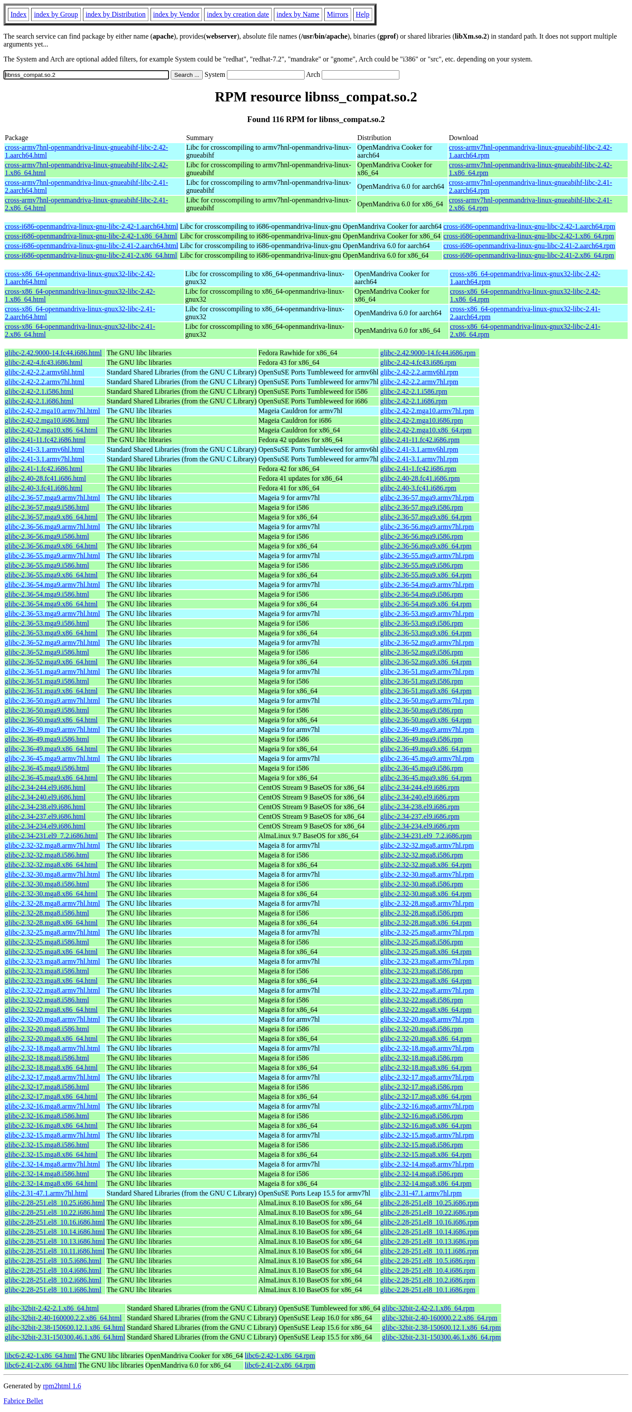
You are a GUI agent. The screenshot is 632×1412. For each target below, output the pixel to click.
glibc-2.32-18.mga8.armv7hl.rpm (427, 1048)
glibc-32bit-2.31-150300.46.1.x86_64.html (65, 1337)
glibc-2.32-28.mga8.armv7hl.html (52, 903)
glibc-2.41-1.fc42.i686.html (44, 468)
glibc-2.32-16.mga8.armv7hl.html (52, 1106)
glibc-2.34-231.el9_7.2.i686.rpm (425, 835)
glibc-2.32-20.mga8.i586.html (47, 1029)
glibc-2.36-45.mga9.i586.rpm (421, 768)
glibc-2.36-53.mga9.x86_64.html (51, 633)
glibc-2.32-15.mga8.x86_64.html (51, 1154)
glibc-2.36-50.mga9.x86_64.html (51, 720)
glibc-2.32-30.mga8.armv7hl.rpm (427, 874)
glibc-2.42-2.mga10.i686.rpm (421, 420)
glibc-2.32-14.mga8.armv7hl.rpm (427, 1164)
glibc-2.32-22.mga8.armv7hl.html (52, 990)
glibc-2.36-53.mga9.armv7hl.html (52, 613)
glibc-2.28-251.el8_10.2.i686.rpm (427, 1280)
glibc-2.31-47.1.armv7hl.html (46, 1193)
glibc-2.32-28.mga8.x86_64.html (51, 922)
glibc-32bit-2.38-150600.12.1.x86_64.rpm (441, 1327)
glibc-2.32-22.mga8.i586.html (47, 1000)
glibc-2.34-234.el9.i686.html (45, 826)
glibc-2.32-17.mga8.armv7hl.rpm (427, 1077)
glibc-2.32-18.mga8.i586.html (47, 1058)
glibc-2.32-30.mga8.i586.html (47, 884)
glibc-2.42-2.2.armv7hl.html (44, 381)
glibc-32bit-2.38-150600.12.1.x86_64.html (65, 1327)
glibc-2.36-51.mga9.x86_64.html (51, 691)
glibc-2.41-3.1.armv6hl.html (44, 449)
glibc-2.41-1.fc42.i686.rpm (418, 468)
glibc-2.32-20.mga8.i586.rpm (421, 1029)
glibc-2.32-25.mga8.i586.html (47, 942)
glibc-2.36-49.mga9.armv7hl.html (52, 729)
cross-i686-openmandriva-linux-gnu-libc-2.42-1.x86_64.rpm (528, 236)
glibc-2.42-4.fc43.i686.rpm (418, 362)
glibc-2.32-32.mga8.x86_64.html (51, 864)
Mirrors (337, 14)
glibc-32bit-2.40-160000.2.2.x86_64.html (63, 1318)
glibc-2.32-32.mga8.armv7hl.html (52, 845)
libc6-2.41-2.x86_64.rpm (280, 1365)
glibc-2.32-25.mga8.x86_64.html (51, 951)
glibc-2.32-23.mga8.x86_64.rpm (425, 980)
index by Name (298, 14)
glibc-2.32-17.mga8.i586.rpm (421, 1087)
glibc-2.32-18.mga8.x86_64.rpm (425, 1067)
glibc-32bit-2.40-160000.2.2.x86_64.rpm (439, 1318)
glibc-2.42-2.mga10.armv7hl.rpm (427, 410)
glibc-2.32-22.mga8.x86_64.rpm (425, 1009)
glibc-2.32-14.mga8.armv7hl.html (52, 1164)
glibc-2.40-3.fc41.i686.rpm (418, 488)
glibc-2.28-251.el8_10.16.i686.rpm (429, 1222)
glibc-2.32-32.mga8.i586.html (47, 855)
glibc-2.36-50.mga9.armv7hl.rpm (427, 700)
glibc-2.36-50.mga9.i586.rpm (421, 710)
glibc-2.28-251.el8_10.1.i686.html (53, 1289)
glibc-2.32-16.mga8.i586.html (47, 1116)
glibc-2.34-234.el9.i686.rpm (419, 826)
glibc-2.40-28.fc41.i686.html (45, 478)
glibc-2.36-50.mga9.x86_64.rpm (425, 720)
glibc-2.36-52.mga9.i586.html (47, 652)
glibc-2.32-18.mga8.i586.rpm (421, 1058)
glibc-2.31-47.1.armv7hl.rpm (421, 1193)
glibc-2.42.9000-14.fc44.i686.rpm (427, 353)
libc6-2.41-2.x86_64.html (41, 1365)
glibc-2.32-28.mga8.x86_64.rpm (425, 922)
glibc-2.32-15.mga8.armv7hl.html (52, 1135)
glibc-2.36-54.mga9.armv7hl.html (52, 584)
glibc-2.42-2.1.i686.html (39, 401)
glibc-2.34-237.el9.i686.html (45, 816)
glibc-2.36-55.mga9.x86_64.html (51, 575)
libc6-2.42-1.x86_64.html (41, 1355)
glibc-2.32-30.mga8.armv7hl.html (52, 874)
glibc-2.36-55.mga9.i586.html (47, 565)
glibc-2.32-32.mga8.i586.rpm (421, 855)
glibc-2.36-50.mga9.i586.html (47, 710)
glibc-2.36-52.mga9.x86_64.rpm (425, 662)
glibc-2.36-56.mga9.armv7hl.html (52, 526)
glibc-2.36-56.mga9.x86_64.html (51, 546)
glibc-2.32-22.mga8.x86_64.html (51, 1009)
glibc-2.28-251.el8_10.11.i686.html (54, 1251)
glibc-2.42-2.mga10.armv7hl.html (52, 410)
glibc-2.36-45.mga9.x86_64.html (51, 778)
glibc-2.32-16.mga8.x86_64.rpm (425, 1125)
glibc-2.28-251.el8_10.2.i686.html (53, 1280)
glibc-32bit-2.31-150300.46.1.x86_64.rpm (441, 1337)
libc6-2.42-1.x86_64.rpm (280, 1355)
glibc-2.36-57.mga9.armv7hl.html (52, 497)
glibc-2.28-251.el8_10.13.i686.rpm (429, 1241)
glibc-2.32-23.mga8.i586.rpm (421, 971)
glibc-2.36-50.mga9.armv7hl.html (52, 700)
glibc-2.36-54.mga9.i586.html (47, 594)
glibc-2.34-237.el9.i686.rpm (419, 816)
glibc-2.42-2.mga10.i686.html (47, 420)
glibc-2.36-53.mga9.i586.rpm (421, 623)
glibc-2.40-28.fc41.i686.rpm (420, 478)
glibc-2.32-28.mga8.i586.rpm (421, 913)
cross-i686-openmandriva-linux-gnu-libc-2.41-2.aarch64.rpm (529, 245)
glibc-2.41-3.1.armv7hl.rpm (419, 459)
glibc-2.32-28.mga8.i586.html (47, 913)
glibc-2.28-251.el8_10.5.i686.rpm (427, 1260)
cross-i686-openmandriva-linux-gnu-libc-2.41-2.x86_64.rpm (528, 255)
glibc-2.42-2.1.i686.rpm (413, 401)
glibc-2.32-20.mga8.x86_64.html (51, 1038)
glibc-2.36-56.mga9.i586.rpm (421, 536)
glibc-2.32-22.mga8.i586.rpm (421, 1000)
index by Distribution (116, 14)
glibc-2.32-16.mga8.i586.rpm (421, 1116)
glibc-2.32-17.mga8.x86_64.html (51, 1096)
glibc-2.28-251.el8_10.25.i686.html (55, 1203)
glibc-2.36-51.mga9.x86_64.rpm (425, 691)
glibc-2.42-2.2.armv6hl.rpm (419, 372)
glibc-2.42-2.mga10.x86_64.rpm (425, 430)
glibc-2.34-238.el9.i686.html (45, 806)
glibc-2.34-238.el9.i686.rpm (419, 806)
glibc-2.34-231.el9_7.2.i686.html (51, 835)
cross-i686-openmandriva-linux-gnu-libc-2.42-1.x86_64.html (91, 236)
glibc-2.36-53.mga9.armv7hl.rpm (427, 613)
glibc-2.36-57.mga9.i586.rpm (421, 507)
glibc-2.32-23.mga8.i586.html (47, 971)
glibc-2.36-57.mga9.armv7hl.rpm (427, 497)
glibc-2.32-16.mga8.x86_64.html (51, 1125)
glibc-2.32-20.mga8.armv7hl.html (52, 1019)
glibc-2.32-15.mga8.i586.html (47, 1145)
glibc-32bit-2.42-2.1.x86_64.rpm (428, 1308)
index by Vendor (176, 14)
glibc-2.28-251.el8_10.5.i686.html (53, 1260)
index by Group (56, 14)
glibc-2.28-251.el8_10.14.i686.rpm (429, 1232)
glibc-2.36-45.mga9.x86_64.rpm (425, 778)
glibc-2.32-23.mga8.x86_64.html (51, 980)
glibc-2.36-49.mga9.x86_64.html (51, 749)
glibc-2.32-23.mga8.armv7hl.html (52, 961)
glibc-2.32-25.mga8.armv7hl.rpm (427, 932)
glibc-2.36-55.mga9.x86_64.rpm (425, 575)
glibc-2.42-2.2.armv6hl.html (44, 372)
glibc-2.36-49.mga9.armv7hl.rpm (427, 729)
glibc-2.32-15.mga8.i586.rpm (421, 1145)
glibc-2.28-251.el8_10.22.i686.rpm (429, 1212)
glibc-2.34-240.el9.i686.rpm (419, 797)
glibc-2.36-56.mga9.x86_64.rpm (425, 546)
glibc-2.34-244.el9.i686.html (45, 787)
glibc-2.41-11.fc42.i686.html (45, 439)
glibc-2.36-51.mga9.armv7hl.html (52, 671)
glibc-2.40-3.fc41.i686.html (44, 488)
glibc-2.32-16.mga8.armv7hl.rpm (427, 1106)
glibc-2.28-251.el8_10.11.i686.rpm (429, 1251)
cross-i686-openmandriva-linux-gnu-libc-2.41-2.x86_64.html (91, 255)
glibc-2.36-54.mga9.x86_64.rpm (425, 604)
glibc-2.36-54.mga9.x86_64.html (51, 604)
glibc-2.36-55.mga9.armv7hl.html (52, 555)
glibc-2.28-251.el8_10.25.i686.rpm (429, 1203)
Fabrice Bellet (23, 1401)
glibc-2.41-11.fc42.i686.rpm (420, 439)
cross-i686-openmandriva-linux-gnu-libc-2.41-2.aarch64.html (91, 245)
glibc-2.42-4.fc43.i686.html (44, 362)
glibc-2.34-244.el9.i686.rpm (419, 787)
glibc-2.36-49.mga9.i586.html (47, 739)
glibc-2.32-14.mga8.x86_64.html (51, 1183)
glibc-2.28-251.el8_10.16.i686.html (55, 1222)
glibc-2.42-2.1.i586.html (39, 391)
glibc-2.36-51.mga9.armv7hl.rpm (427, 671)
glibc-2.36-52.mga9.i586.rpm (421, 652)
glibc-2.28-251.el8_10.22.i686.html (55, 1212)
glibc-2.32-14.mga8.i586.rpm (421, 1174)
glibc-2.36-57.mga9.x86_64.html (51, 517)
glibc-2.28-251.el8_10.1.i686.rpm (427, 1289)
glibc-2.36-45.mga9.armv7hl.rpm (427, 758)
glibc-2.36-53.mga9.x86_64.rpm (425, 633)
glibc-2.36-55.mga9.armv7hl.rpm (427, 555)
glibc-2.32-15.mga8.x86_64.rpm (425, 1154)
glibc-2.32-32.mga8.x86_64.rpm (425, 864)
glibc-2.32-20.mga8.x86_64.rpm (425, 1038)
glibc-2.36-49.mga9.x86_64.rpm (425, 749)
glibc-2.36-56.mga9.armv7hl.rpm (427, 526)
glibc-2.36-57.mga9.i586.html (47, 507)
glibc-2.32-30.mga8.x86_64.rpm (425, 893)
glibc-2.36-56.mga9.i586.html (47, 536)
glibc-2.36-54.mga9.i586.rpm (421, 594)
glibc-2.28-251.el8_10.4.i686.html (53, 1270)
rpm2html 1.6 (62, 1386)
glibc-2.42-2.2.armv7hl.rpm (419, 381)
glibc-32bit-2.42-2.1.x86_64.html (52, 1308)
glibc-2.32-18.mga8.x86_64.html (51, 1067)
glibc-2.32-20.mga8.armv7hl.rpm (427, 1019)
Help (363, 14)
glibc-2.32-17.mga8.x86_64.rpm (425, 1096)
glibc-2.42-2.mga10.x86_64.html (51, 430)
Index (18, 14)
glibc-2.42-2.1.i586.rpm (413, 391)
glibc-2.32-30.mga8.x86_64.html (51, 893)
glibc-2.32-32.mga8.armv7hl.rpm (427, 845)
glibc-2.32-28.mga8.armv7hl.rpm (427, 903)
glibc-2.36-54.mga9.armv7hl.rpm (427, 584)
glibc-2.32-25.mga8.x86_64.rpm (425, 951)
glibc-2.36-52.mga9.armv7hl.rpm (427, 642)
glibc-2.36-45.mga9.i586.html (47, 768)
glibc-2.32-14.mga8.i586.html (47, 1174)
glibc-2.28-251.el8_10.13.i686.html (55, 1241)
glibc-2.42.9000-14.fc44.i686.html (53, 353)
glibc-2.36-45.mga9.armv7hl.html (52, 758)
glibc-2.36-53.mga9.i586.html (47, 623)
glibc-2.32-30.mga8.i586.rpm (421, 884)
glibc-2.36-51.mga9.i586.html (47, 681)
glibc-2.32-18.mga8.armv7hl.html (52, 1048)
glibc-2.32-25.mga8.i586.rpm (421, 942)
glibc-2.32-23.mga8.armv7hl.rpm (427, 961)
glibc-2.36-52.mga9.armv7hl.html (52, 642)
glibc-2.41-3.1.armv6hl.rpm (419, 449)
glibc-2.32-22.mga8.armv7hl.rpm (427, 990)
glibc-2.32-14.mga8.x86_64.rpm (425, 1183)
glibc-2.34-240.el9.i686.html (45, 797)
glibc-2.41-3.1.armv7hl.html (44, 459)
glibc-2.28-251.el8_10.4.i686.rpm (427, 1270)
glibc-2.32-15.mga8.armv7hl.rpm (427, 1135)
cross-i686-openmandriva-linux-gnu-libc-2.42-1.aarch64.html (91, 226)
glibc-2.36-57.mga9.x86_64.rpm (425, 517)
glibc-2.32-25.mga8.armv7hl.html (52, 932)
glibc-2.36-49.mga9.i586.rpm (421, 739)
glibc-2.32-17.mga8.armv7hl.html (52, 1077)
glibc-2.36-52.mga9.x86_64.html (51, 662)
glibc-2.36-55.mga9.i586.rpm (421, 565)
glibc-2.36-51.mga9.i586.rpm (421, 681)
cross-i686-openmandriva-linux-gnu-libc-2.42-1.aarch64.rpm (529, 226)
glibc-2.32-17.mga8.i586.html (47, 1087)
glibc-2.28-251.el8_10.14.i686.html (55, 1232)
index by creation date (238, 14)
